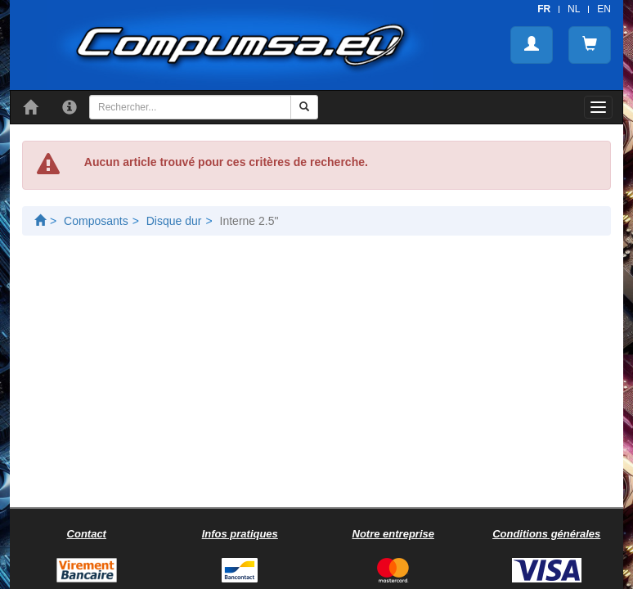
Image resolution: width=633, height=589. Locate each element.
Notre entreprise (393, 534)
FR (543, 9)
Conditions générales (546, 534)
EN (604, 9)
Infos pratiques (240, 534)
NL (574, 9)
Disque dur (174, 220)
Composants (96, 220)
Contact (86, 534)
